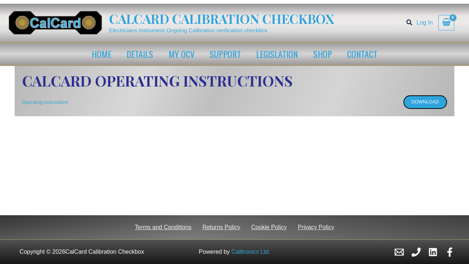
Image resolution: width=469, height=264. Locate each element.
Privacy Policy (316, 227)
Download (425, 101)
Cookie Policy (269, 227)
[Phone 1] (416, 252)
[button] (409, 23)
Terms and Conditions (163, 227)
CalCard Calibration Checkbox (221, 18)
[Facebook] (449, 252)
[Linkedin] (432, 252)
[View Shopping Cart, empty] (446, 22)
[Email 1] (399, 252)
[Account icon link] (425, 22)
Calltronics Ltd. (251, 252)
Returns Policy (221, 227)
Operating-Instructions (45, 102)
